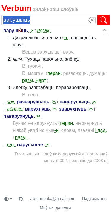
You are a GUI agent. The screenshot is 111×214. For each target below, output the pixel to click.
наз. (11, 144)
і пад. (101, 130)
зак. (11, 101)
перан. (54, 73)
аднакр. (15, 108)
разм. (28, 80)
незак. (44, 30)
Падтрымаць (94, 198)
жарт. (41, 80)
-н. (65, 37)
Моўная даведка (55, 207)
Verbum (16, 8)
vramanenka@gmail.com (52, 198)
